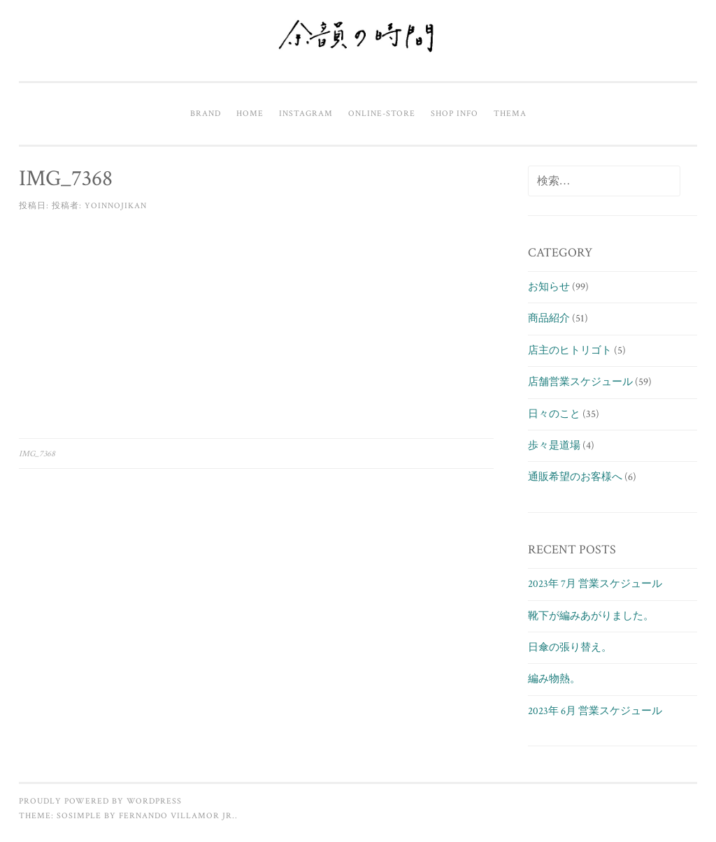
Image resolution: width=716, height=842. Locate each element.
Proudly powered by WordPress (100, 800)
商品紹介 (549, 318)
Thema (510, 113)
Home (250, 113)
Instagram (306, 113)
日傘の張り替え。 (570, 647)
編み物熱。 (554, 678)
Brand (205, 113)
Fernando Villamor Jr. (177, 815)
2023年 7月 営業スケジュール (595, 583)
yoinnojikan (116, 205)
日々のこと (554, 414)
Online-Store (381, 113)
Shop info (454, 113)
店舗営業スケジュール (580, 382)
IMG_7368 (37, 453)
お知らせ (549, 286)
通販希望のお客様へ (575, 477)
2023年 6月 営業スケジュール (595, 711)
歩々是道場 (554, 445)
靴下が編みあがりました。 (591, 616)
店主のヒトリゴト (570, 350)
